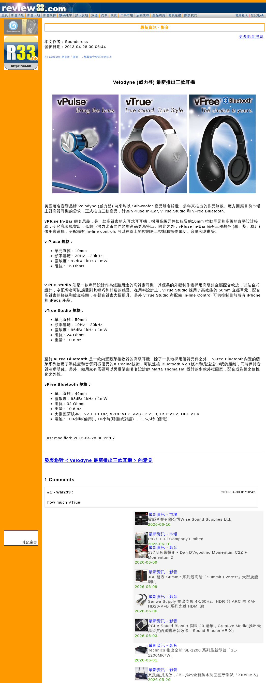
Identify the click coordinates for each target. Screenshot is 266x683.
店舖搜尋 (142, 15)
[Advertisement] (89, 546)
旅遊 (94, 15)
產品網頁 (158, 15)
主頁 (5, 15)
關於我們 (190, 15)
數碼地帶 (65, 15)
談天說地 (81, 15)
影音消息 (17, 15)
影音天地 (33, 15)
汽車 (104, 15)
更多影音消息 (251, 36)
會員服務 (174, 15)
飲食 (114, 15)
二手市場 (126, 15)
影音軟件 (49, 15)
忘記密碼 (257, 15)
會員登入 (241, 15)
